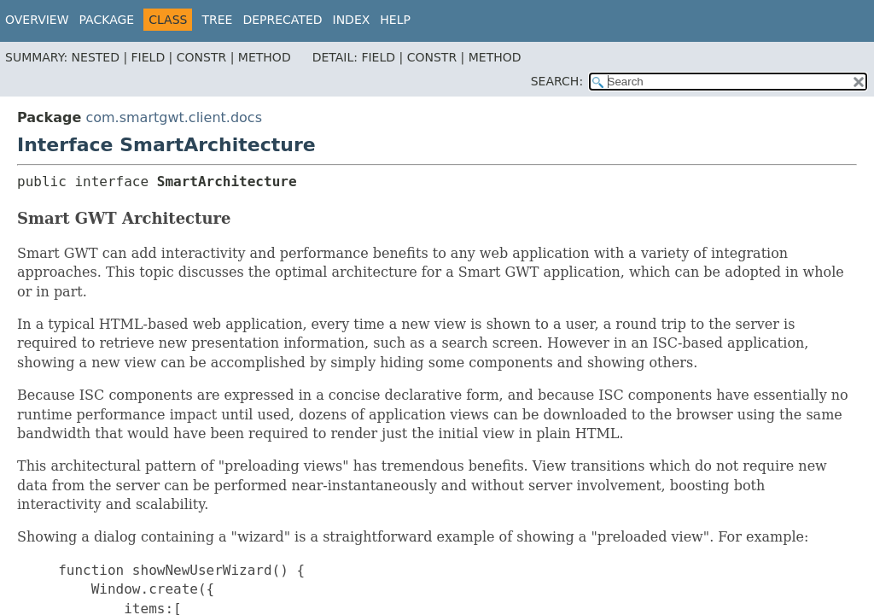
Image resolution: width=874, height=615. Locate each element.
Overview (37, 19)
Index (351, 19)
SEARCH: (557, 81)
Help (395, 19)
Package (107, 19)
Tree (216, 19)
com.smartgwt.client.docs (173, 117)
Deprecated (282, 19)
